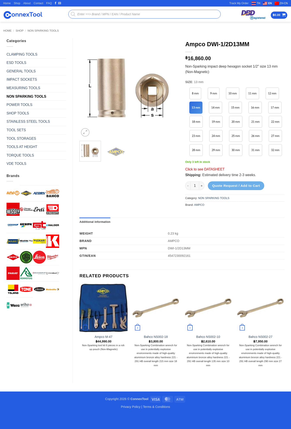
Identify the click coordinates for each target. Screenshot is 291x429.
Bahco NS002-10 (208, 351)
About (26, 3)
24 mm (256, 136)
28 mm (256, 150)
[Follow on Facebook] (55, 3)
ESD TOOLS (16, 63)
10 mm (233, 93)
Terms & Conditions (156, 421)
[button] (279, 15)
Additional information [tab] (94, 236)
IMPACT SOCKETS (22, 79)
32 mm (256, 164)
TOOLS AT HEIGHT (22, 147)
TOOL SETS (16, 130)
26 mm (216, 150)
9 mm (213, 93)
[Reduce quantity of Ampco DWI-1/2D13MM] (187, 200)
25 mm (196, 150)
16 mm (256, 107)
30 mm (216, 164)
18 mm (216, 121)
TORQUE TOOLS (20, 155)
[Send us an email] (59, 3)
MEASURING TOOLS (23, 88)
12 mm (273, 93)
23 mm (236, 136)
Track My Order (239, 3)
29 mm (196, 164)
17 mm (196, 121)
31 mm (236, 164)
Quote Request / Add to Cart (236, 200)
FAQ (49, 3)
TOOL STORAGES (21, 138)
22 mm (216, 136)
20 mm (256, 121)
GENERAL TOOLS (21, 71)
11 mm (253, 93)
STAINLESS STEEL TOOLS (28, 121)
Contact (38, 3)
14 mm (216, 107)
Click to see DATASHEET (205, 183)
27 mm (236, 150)
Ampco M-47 (104, 351)
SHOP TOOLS (18, 113)
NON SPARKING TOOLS (43, 30)
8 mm (195, 93)
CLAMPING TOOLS (22, 54)
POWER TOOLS (19, 105)
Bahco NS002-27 (260, 351)
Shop (17, 3)
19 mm (236, 121)
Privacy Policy (131, 421)
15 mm (236, 107)
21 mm (196, 136)
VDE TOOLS (16, 163)
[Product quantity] (194, 200)
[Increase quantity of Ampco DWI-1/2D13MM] (201, 200)
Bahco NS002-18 (156, 351)
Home (7, 3)
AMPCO (199, 219)
